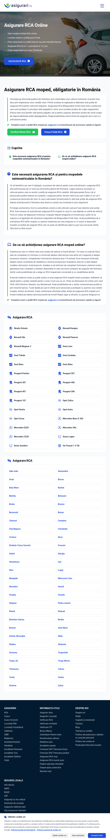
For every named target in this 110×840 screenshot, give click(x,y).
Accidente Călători (12, 756)
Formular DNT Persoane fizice (53, 749)
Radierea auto (46, 742)
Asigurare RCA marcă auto (52, 760)
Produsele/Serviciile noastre (88, 745)
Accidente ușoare (48, 745)
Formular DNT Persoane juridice (54, 753)
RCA (6, 712)
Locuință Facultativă (13, 727)
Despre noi (80, 712)
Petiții (78, 716)
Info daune (9, 785)
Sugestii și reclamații (85, 720)
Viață (6, 760)
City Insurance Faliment (15, 810)
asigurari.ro (53, 125)
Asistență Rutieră (12, 742)
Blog (77, 727)
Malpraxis (8, 738)
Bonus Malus (46, 731)
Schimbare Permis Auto (50, 734)
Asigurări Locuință (48, 716)
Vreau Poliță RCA (55, 132)
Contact (79, 723)
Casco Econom (11, 720)
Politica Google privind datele (23, 830)
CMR (6, 734)
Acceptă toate (97, 835)
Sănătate (8, 745)
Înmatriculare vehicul (49, 738)
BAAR (6, 792)
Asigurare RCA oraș (49, 756)
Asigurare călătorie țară (15, 807)
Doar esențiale (78, 835)
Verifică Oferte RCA (22, 132)
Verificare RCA (46, 720)
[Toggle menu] (102, 5)
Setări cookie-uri (59, 835)
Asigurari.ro (70, 221)
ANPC (7, 788)
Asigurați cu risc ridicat (14, 799)
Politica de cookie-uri (84, 741)
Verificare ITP (46, 727)
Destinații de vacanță (14, 803)
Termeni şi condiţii (83, 731)
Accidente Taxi (11, 753)
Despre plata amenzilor (50, 767)
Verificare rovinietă (48, 723)
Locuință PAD (10, 723)
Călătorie (8, 731)
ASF (6, 796)
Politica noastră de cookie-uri (49, 830)
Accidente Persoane (13, 749)
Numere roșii (45, 771)
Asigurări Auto (46, 712)
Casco (7, 716)
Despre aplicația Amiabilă (51, 764)
